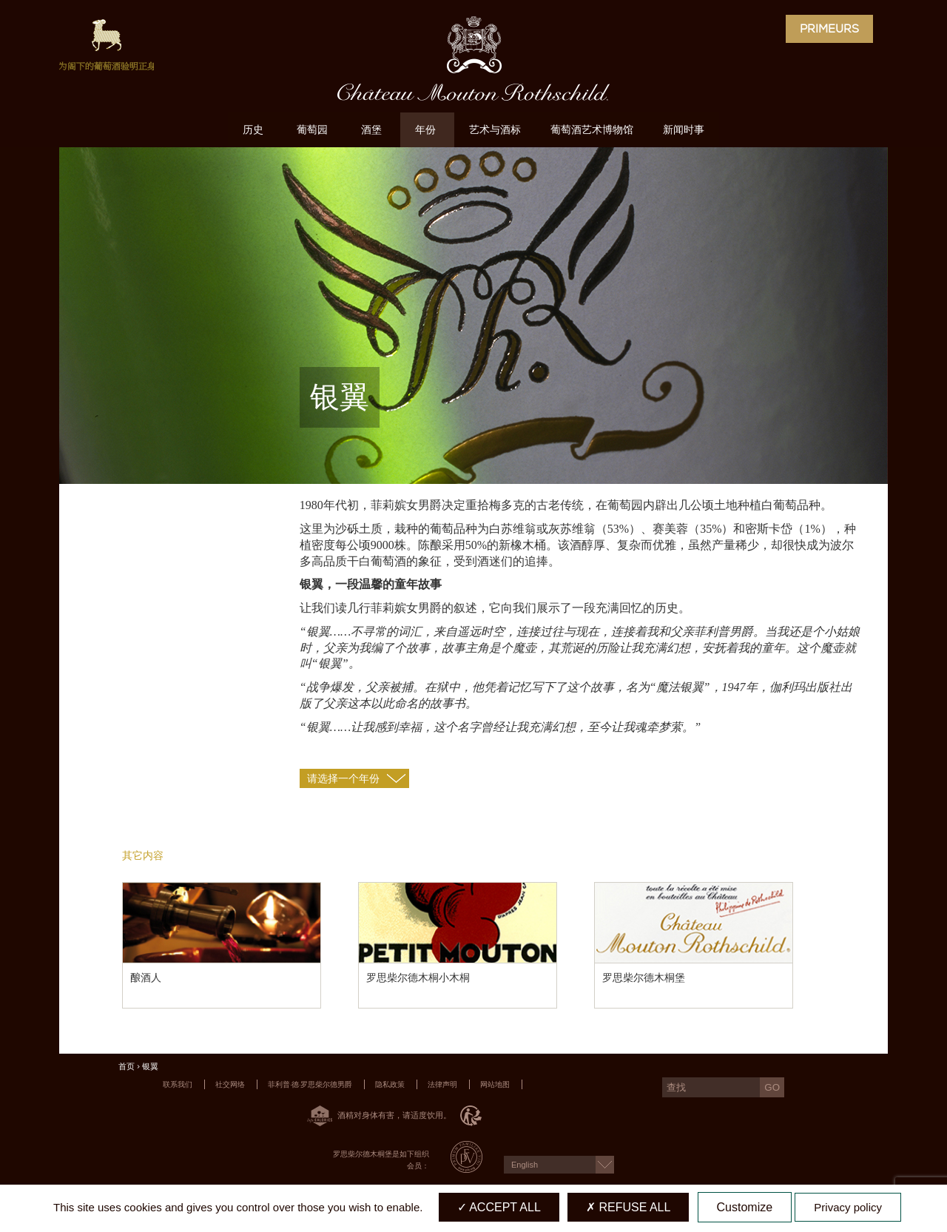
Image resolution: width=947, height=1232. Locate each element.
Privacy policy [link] (848, 1207)
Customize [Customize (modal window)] (745, 1207)
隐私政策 (390, 1084)
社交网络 (230, 1084)
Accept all (499, 1207)
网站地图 (495, 1084)
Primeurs (829, 28)
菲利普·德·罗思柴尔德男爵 (310, 1084)
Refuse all (628, 1207)
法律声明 (442, 1084)
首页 (126, 1066)
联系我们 (177, 1084)
